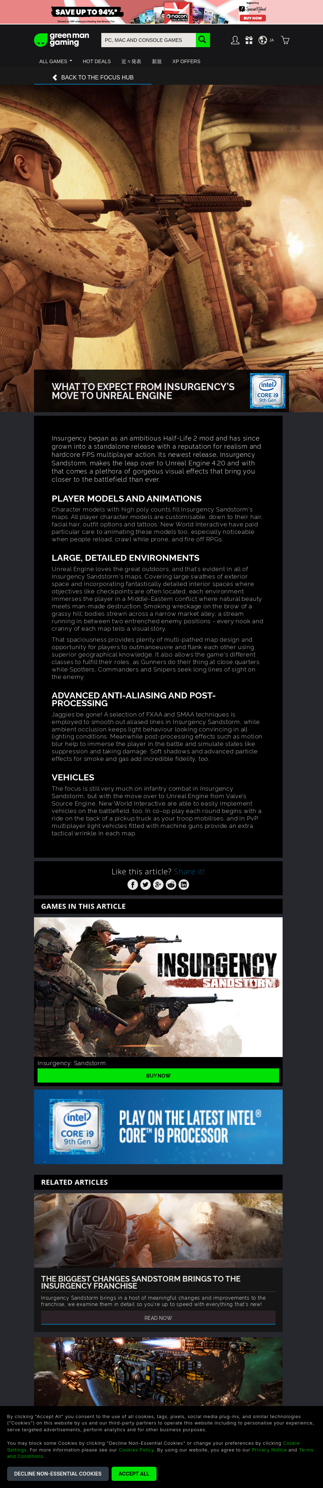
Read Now (158, 1317)
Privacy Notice (269, 1450)
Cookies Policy (136, 1450)
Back (93, 78)
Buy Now (158, 1075)
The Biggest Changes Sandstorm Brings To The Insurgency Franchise (140, 1281)
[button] (56, 61)
